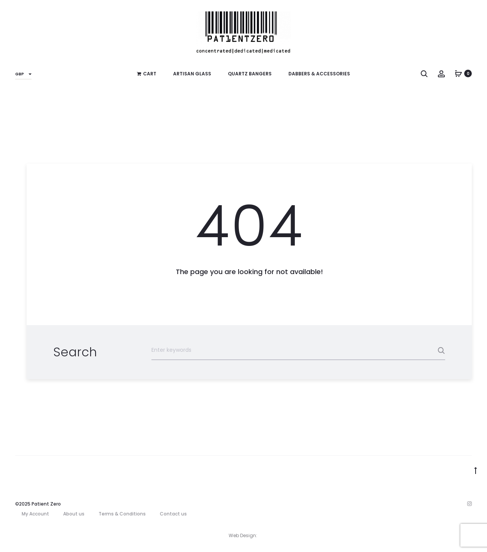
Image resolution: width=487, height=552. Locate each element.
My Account (35, 514)
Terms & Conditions (122, 514)
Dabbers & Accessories (319, 73)
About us (73, 514)
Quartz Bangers (250, 73)
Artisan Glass (192, 73)
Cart (146, 73)
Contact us (173, 514)
